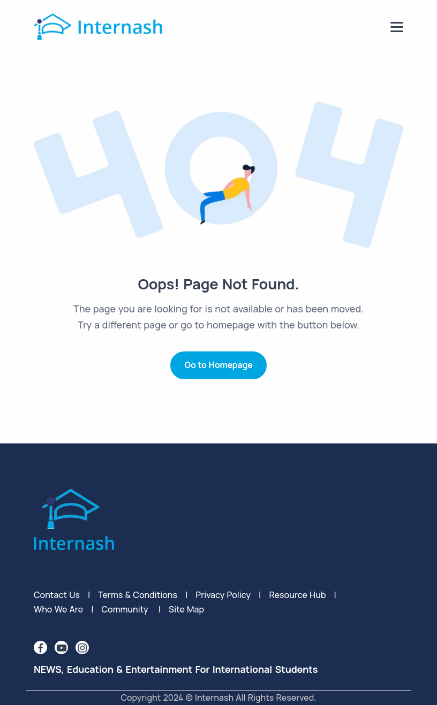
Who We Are (58, 609)
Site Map (186, 609)
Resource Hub (297, 595)
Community (124, 609)
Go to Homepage (218, 365)
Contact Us (57, 595)
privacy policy (223, 595)
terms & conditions (137, 595)
